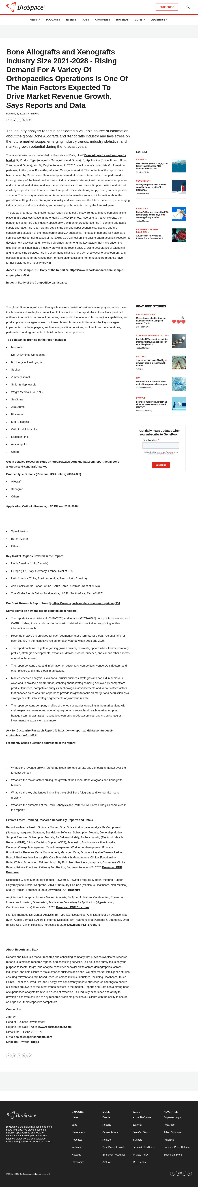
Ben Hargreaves (143, 327)
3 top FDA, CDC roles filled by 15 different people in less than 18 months (151, 363)
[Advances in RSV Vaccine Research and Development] (179, 235)
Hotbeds (122, 19)
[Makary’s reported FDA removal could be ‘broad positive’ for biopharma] (179, 187)
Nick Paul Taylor (142, 172)
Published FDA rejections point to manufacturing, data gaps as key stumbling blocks (152, 342)
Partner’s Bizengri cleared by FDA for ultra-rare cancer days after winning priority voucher (152, 215)
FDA (138, 378)
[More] (39, 20)
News (33, 19)
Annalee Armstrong (144, 411)
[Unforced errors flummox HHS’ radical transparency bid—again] (179, 384)
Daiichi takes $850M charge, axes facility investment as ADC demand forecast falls (152, 166)
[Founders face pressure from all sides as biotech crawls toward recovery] (179, 404)
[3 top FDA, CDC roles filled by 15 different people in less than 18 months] (179, 362)
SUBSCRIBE (167, 7)
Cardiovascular (145, 314)
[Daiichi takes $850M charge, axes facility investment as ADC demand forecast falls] (179, 165)
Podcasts (53, 19)
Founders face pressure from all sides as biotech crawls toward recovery (151, 404)
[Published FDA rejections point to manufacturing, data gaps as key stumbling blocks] (179, 341)
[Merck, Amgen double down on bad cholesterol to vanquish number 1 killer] (179, 320)
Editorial (141, 357)
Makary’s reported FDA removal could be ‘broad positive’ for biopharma (151, 187)
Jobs (85, 19)
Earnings (141, 160)
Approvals (142, 208)
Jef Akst (139, 369)
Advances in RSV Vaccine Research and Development (149, 237)
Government (143, 181)
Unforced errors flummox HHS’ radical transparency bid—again (151, 382)
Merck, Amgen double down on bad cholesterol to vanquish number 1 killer (151, 321)
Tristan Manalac (142, 193)
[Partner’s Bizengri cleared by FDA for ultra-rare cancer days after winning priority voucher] (179, 214)
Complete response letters (152, 335)
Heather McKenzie (143, 388)
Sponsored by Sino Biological (147, 230)
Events (71, 19)
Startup (140, 398)
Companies (102, 19)
